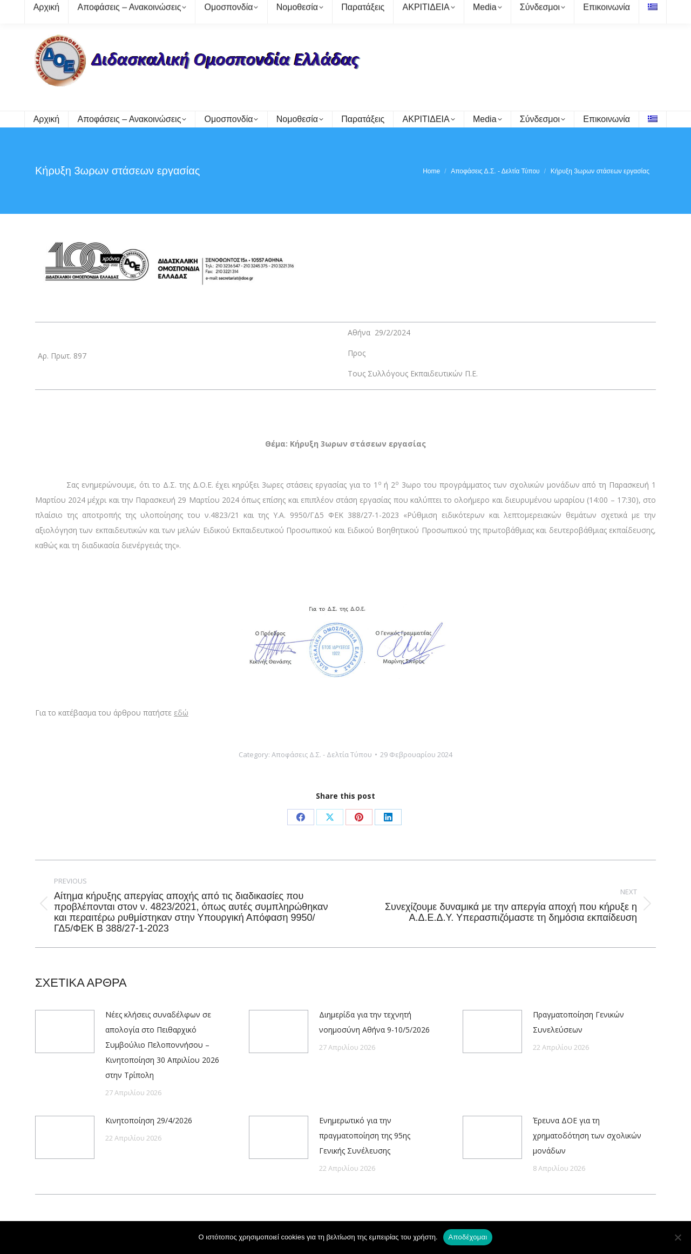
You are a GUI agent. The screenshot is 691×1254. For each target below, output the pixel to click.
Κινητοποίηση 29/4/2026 (148, 1120)
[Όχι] (677, 1237)
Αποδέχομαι (468, 1237)
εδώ (181, 712)
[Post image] (64, 1031)
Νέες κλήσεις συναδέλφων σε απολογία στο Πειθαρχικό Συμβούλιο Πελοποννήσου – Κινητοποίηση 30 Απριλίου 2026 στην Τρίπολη (162, 1044)
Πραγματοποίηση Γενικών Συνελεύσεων (578, 1022)
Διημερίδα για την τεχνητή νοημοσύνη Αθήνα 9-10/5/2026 (374, 1022)
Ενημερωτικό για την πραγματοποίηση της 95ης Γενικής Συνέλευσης (364, 1135)
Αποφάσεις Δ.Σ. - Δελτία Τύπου (322, 754)
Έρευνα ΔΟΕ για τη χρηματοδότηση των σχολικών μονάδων (587, 1135)
